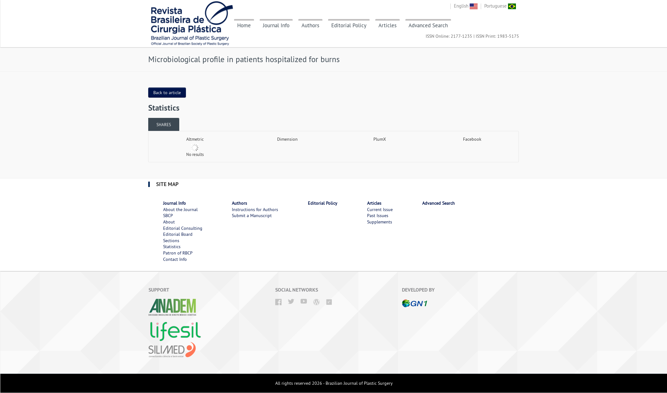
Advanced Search (428, 25)
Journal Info (276, 25)
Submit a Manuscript (252, 215)
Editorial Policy (348, 25)
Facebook (472, 139)
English (466, 6)
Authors (310, 25)
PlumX (379, 139)
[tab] (163, 124)
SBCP (168, 215)
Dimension (287, 139)
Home (244, 25)
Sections (171, 240)
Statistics (172, 246)
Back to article (167, 92)
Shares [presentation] (163, 124)
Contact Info (175, 259)
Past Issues (377, 215)
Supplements (379, 222)
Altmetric (195, 139)
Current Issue (380, 209)
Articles (387, 25)
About (169, 222)
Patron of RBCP (178, 253)
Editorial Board (178, 234)
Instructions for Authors (255, 209)
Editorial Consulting (182, 228)
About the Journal (180, 209)
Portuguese (500, 6)
